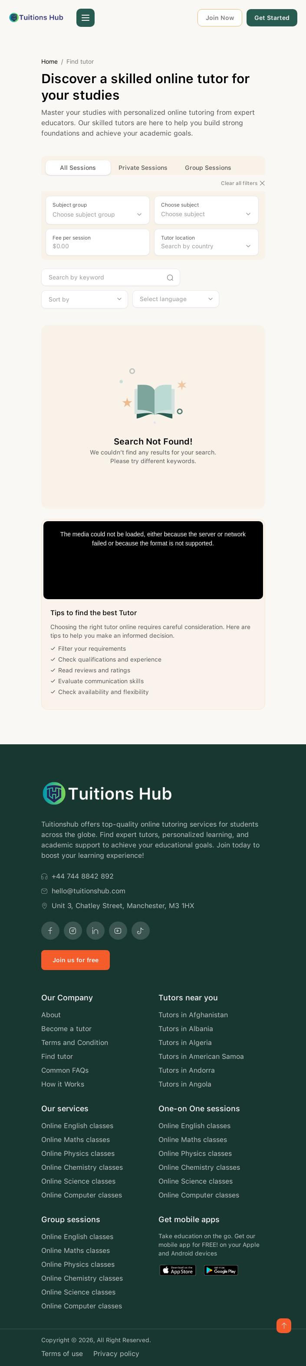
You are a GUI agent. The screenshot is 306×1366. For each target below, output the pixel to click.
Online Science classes (78, 1181)
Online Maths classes (75, 1140)
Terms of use (62, 1354)
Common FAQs (65, 1070)
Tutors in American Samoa (201, 1056)
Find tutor (57, 1056)
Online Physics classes (78, 1153)
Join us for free (76, 960)
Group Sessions (208, 167)
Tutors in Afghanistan (193, 1015)
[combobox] (98, 214)
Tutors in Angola (184, 1084)
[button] (85, 18)
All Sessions (78, 167)
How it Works (62, 1084)
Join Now (220, 17)
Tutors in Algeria (185, 1042)
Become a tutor (66, 1029)
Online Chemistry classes (82, 1167)
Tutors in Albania (185, 1029)
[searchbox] (206, 214)
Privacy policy (116, 1354)
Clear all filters (243, 183)
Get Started (272, 17)
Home (49, 61)
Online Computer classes (81, 1195)
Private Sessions (143, 167)
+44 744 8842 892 (77, 876)
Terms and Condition (74, 1042)
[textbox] (98, 214)
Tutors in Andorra (186, 1070)
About (51, 1015)
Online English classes (77, 1126)
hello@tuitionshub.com (83, 891)
